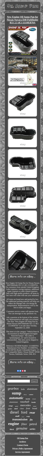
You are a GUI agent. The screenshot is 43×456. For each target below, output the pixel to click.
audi (17, 416)
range (11, 406)
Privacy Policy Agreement (22, 448)
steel (16, 409)
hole (23, 389)
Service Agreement (22, 452)
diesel (14, 412)
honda (33, 402)
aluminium (13, 402)
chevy (25, 394)
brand (34, 408)
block (12, 429)
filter (24, 424)
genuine (21, 428)
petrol (33, 424)
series (32, 429)
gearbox (13, 388)
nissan (34, 399)
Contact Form (22, 445)
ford (24, 412)
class (22, 408)
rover (23, 416)
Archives (22, 442)
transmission (20, 419)
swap (28, 416)
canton (31, 394)
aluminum (32, 388)
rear (32, 412)
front (28, 408)
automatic (16, 398)
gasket (10, 409)
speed (16, 406)
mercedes (25, 405)
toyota (28, 399)
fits (31, 419)
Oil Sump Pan (22, 438)
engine (13, 424)
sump (16, 393)
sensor (34, 406)
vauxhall (24, 401)
